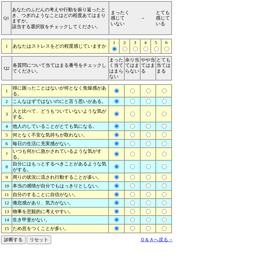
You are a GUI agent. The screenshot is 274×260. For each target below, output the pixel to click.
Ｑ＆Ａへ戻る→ (156, 239)
